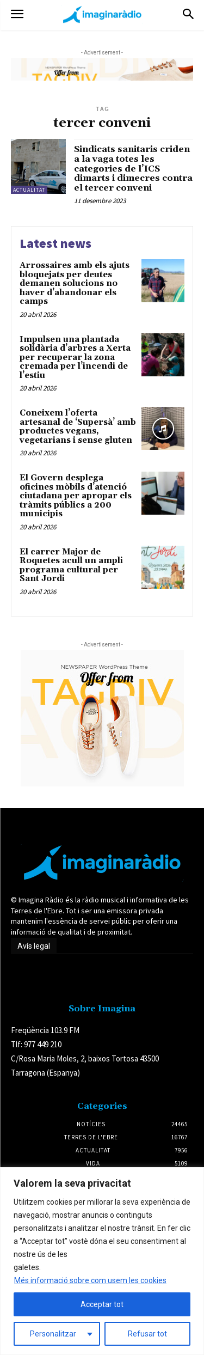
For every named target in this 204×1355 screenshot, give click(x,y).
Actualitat (29, 189)
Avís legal (33, 946)
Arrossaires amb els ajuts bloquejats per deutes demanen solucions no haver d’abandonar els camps (74, 283)
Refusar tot (147, 1333)
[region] (102, 1261)
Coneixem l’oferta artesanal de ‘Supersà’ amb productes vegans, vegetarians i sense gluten (78, 426)
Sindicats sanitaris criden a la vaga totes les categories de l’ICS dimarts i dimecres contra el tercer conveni (133, 168)
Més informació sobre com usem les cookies (90, 1280)
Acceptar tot (102, 1304)
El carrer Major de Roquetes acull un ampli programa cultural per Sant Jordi (71, 565)
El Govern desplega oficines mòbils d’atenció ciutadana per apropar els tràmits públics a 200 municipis (76, 496)
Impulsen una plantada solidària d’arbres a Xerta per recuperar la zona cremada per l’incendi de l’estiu (75, 357)
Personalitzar (53, 1333)
